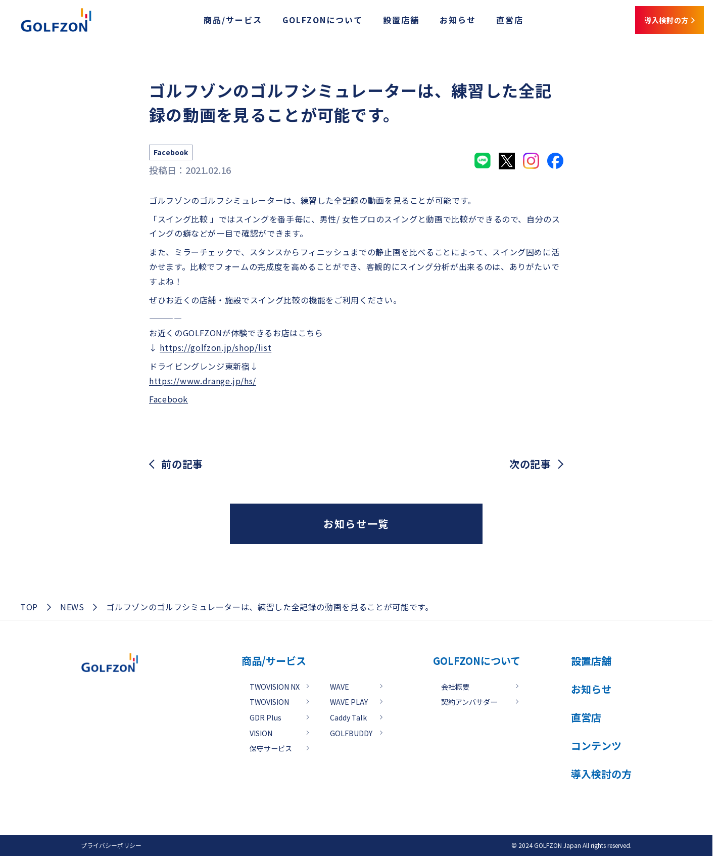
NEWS (72, 607)
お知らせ (435, 22)
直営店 (487, 22)
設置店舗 (378, 22)
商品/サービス (210, 22)
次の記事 (530, 464)
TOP (29, 607)
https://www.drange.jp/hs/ (202, 381)
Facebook (168, 399)
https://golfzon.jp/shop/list (215, 347)
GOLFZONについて (300, 22)
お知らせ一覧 (356, 523)
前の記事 (182, 464)
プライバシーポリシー (111, 845)
